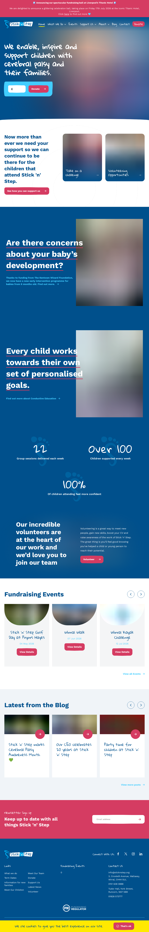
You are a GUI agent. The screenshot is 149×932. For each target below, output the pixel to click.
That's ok (123, 926)
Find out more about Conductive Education (33, 398)
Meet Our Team (36, 873)
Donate (138, 24)
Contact (124, 24)
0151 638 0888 (115, 884)
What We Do (55, 24)
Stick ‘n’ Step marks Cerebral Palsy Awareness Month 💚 (26, 752)
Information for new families (15, 884)
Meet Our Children (14, 890)
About (102, 24)
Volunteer (92, 559)
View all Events (134, 673)
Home (41, 24)
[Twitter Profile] (125, 854)
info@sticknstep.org (119, 872)
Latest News (34, 887)
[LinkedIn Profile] (140, 854)
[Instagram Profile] (133, 854)
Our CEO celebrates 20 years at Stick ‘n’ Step (74, 749)
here (66, 14)
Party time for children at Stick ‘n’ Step (121, 749)
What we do (10, 873)
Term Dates (10, 878)
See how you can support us (26, 191)
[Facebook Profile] (118, 854)
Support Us (86, 24)
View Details (27, 652)
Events (73, 24)
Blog (114, 24)
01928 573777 (115, 896)
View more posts (133, 784)
